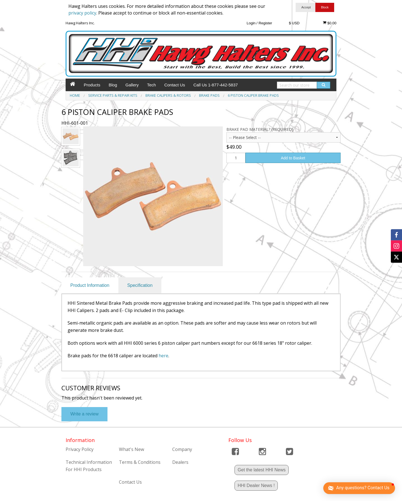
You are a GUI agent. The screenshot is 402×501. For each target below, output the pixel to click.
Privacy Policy (80, 449)
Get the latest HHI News (262, 469)
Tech (151, 84)
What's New (131, 449)
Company (182, 449)
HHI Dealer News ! (256, 485)
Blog (113, 84)
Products (92, 84)
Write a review (84, 414)
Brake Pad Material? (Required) (259, 129)
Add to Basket (293, 158)
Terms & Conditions (140, 462)
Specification (140, 285)
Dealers (180, 462)
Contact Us (174, 84)
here (163, 356)
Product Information (89, 285)
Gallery (132, 84)
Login (251, 23)
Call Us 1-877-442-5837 (215, 84)
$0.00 (329, 23)
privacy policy (82, 13)
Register (265, 23)
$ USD (294, 23)
